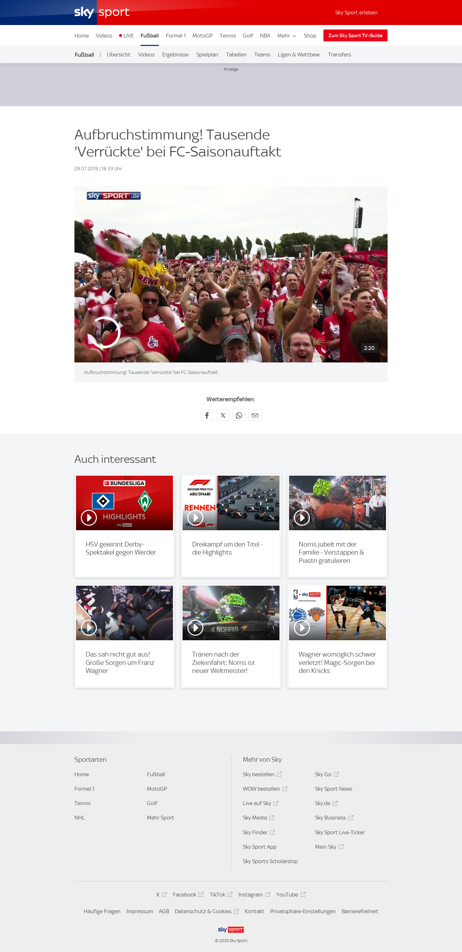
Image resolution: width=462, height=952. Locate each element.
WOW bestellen (264, 790)
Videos (104, 35)
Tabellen (236, 54)
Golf (248, 35)
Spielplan (207, 54)
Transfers (339, 54)
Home (81, 35)
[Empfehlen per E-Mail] (255, 415)
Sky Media (257, 818)
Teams (262, 54)
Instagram (253, 895)
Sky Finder (258, 833)
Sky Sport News (333, 789)
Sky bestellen (261, 775)
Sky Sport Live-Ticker (340, 832)
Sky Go (326, 775)
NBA (265, 35)
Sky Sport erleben (356, 12)
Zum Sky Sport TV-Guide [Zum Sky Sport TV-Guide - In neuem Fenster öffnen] (355, 35)
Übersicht (119, 54)
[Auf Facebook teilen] (207, 415)
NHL (79, 817)
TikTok (220, 895)
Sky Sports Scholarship (270, 861)
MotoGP (203, 35)
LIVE (129, 35)
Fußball (150, 35)
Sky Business (333, 818)
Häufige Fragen (102, 911)
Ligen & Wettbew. (299, 54)
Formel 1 (176, 35)
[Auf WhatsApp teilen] (239, 415)
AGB (164, 911)
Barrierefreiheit (360, 911)
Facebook (187, 895)
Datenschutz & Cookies (206, 912)
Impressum (139, 911)
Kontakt (254, 911)
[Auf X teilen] (223, 415)
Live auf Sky (260, 804)
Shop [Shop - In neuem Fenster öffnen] (310, 35)
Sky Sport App (260, 847)
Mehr (287, 35)
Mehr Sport (160, 817)
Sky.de (325, 804)
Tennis (228, 35)
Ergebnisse (175, 54)
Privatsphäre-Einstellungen (303, 911)
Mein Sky (328, 848)
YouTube (290, 895)
